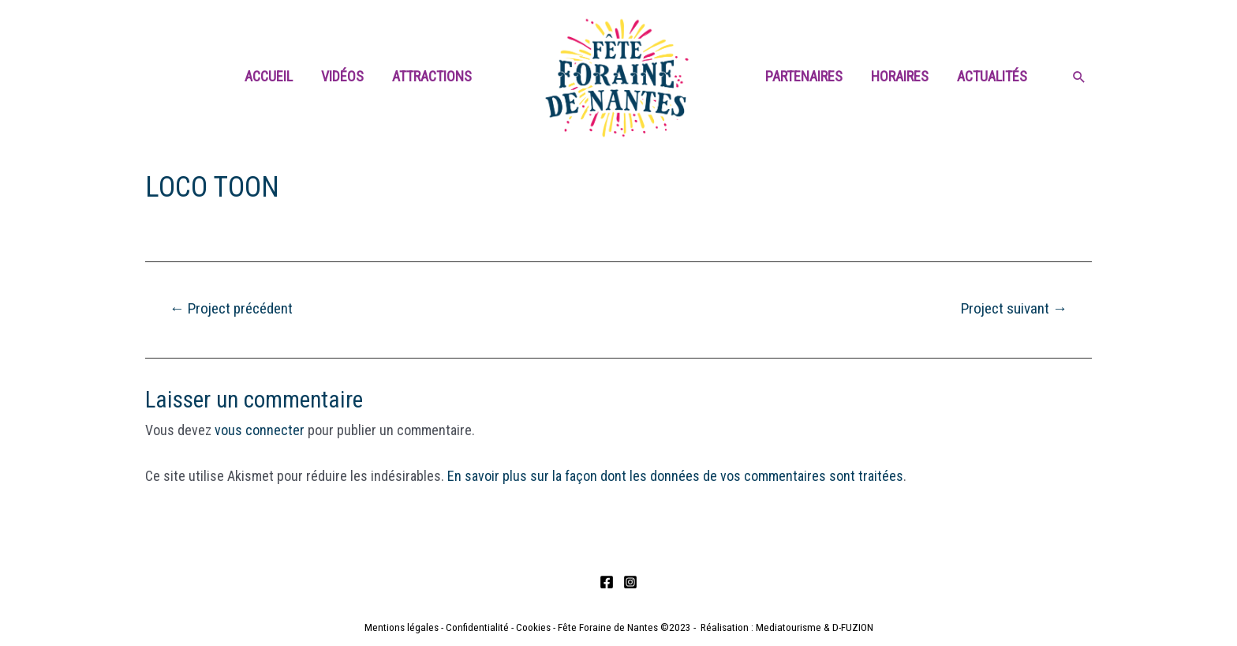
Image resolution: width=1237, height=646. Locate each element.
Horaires (900, 76)
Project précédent (231, 308)
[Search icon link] (1079, 78)
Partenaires (804, 76)
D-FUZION (852, 627)
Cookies (533, 627)
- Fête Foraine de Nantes (604, 627)
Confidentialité (477, 627)
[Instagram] (630, 582)
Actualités (992, 76)
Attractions (432, 76)
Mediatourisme (788, 627)
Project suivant (1014, 308)
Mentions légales (401, 627)
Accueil (269, 76)
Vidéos (342, 76)
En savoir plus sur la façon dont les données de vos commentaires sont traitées (675, 476)
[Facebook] (607, 582)
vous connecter (260, 430)
